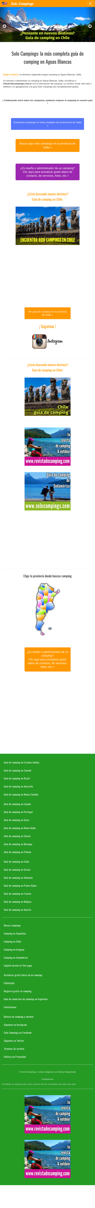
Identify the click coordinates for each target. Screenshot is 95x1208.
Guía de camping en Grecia (17, 869)
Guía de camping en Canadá (17, 770)
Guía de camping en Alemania (18, 877)
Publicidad (9, 983)
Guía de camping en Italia (16, 861)
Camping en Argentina (15, 933)
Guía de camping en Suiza (16, 820)
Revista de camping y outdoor (19, 1016)
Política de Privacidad (15, 1056)
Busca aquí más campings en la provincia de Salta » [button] (47, 145)
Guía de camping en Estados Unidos (21, 762)
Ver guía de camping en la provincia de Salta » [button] (47, 313)
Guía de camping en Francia (17, 893)
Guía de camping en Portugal (18, 812)
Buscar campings (12, 925)
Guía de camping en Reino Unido (20, 828)
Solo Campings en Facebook (18, 1032)
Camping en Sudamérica (16, 957)
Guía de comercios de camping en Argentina (26, 999)
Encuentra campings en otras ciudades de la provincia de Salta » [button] (47, 124)
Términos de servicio (14, 1048)
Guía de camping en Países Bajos (20, 885)
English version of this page (18, 965)
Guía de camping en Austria (17, 909)
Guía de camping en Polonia (17, 852)
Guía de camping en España (17, 804)
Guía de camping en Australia (18, 786)
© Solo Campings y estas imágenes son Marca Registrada (47, 1072)
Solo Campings (22, 3)
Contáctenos (10, 1007)
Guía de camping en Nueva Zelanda (21, 794)
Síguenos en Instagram (15, 1024)
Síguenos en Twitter (14, 1040)
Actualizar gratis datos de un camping (23, 975)
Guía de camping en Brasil (17, 778)
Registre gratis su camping (18, 991)
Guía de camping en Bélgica (17, 901)
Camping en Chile (12, 941)
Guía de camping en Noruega (18, 844)
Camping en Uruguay (14, 949)
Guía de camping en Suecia (17, 836)
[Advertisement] (24, 275)
